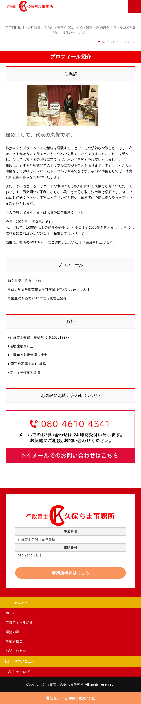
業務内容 (12, 632)
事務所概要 (14, 641)
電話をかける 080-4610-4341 (70, 698)
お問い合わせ (16, 650)
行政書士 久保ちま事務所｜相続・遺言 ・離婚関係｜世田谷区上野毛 (60, 6)
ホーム (102, 41)
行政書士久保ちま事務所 (65, 684)
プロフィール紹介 (19, 622)
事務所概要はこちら (70, 573)
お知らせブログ (18, 671)
